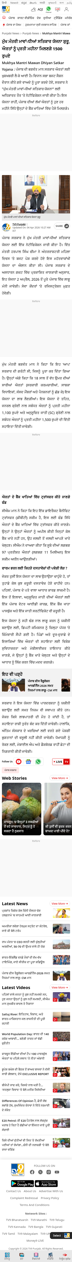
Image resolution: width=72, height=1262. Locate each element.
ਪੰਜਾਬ (11, 18)
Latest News (15, 903)
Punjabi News (10, 33)
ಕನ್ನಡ (23, 2)
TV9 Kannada (17, 1227)
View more (60, 903)
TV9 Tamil (8, 1234)
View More (60, 778)
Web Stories (14, 778)
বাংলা (62, 2)
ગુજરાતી (52, 2)
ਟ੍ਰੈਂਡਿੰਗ (58, 18)
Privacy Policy (50, 1198)
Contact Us (13, 1191)
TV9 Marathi (39, 1220)
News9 (14, 2)
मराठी (42, 2)
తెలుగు (33, 2)
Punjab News (30, 33)
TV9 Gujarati (54, 1227)
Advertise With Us (51, 1191)
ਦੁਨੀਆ (47, 18)
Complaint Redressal (24, 1198)
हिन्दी (4, 2)
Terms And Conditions (35, 1205)
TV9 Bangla (35, 1227)
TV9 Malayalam (27, 1234)
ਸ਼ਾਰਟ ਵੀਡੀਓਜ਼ (25, 18)
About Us (30, 1191)
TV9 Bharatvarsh (17, 1220)
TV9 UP (45, 1234)
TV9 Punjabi (19, 224)
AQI (40, 9)
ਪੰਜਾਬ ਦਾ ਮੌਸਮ (13, 24)
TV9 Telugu (57, 1220)
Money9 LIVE (35, 1240)
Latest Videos (16, 987)
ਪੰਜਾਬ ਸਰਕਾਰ (10, 770)
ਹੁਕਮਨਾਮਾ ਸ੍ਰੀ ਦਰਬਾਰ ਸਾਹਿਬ (40, 24)
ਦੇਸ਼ (39, 18)
